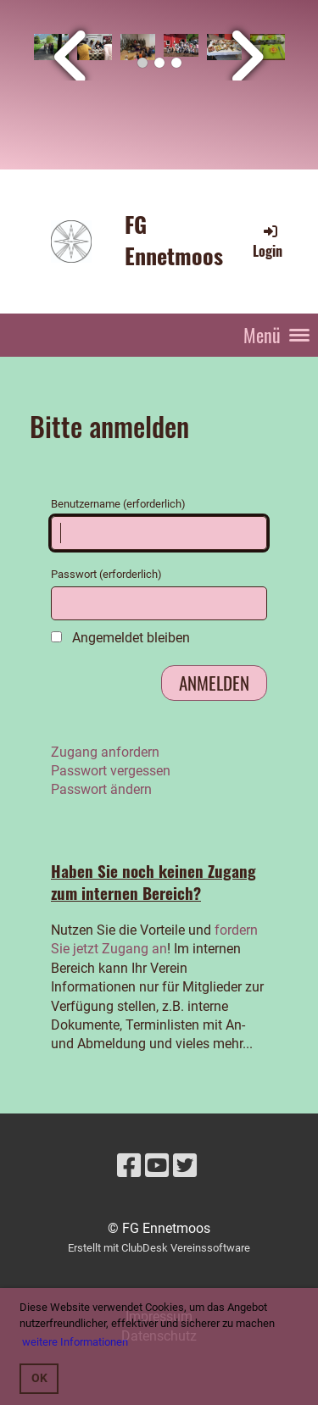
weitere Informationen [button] (75, 1342)
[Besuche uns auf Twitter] (185, 1166)
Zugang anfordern (105, 752)
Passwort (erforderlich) (159, 594)
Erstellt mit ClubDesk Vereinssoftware (159, 1247)
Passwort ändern (101, 789)
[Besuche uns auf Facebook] (129, 1166)
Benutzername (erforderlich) (159, 523)
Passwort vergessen (110, 771)
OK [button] (39, 1378)
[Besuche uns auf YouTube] (157, 1166)
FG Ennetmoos (174, 240)
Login (267, 241)
